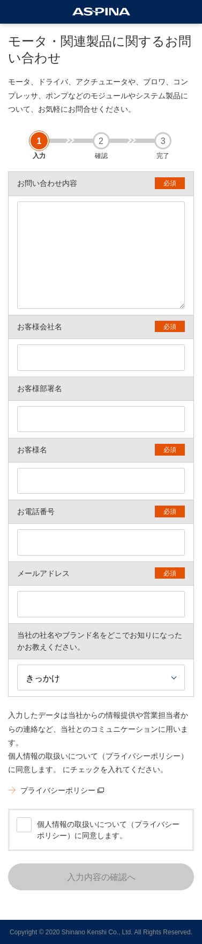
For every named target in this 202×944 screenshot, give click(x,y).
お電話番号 (36, 511)
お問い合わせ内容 (47, 183)
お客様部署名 (39, 388)
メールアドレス (43, 573)
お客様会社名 (39, 326)
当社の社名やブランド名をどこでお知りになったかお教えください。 (99, 641)
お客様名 (32, 449)
